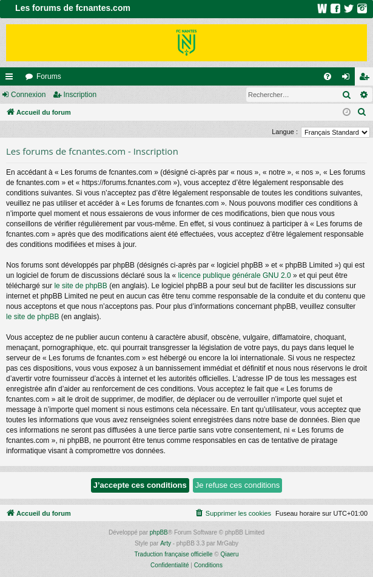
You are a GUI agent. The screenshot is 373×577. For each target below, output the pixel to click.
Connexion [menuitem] (348, 79)
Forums (48, 76)
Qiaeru (229, 554)
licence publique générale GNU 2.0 (234, 275)
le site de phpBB (80, 286)
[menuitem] (327, 76)
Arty (165, 543)
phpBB (159, 532)
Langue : (285, 131)
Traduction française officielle (174, 554)
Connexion (28, 94)
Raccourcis (11, 79)
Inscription (79, 94)
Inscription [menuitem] (366, 79)
